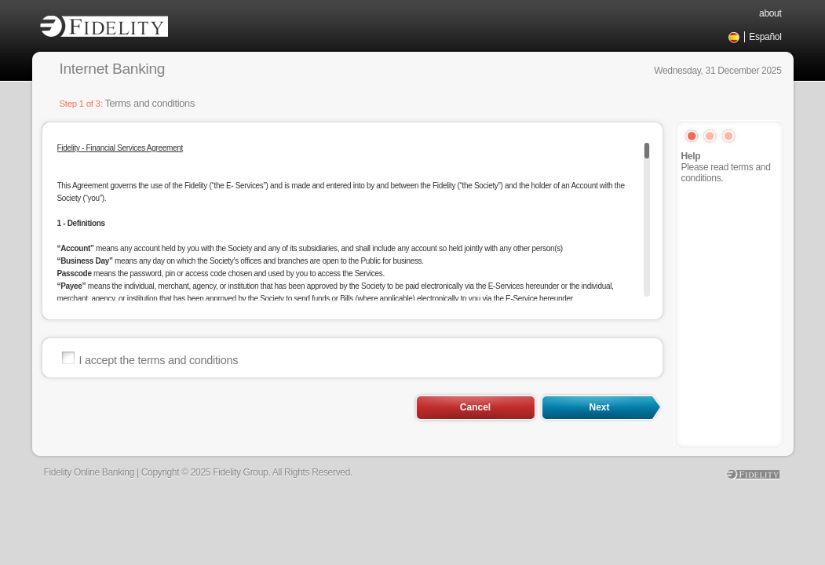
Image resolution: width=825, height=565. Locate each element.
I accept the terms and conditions (159, 360)
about (770, 13)
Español (765, 36)
